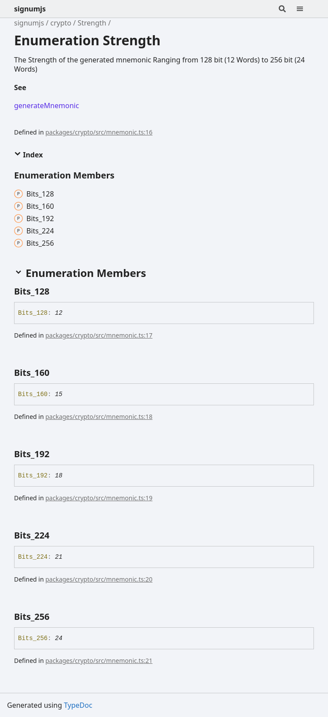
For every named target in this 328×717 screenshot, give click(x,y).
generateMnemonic (46, 105)
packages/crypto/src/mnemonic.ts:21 (99, 660)
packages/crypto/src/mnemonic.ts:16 (99, 132)
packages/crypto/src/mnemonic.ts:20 (99, 579)
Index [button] (28, 154)
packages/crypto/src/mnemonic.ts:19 (99, 498)
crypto (60, 23)
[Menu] (305, 9)
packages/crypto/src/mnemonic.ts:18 (99, 416)
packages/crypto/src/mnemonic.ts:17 (99, 335)
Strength (91, 23)
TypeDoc (78, 705)
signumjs (30, 9)
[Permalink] (33, 87)
